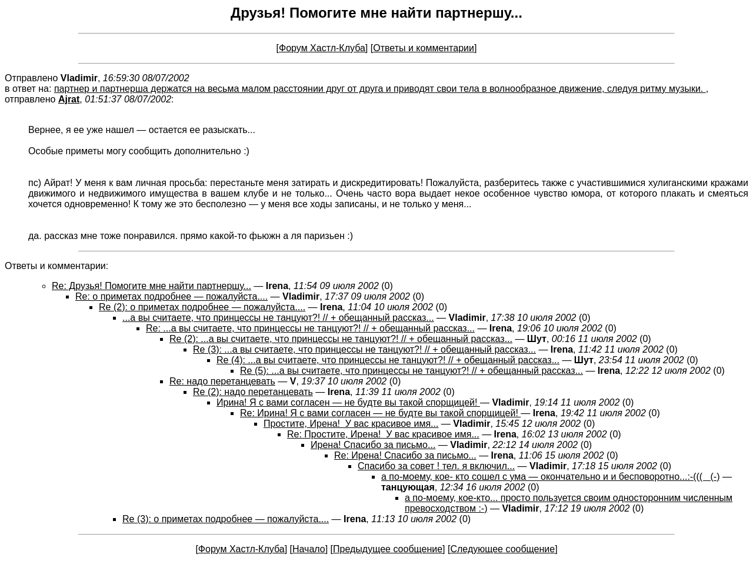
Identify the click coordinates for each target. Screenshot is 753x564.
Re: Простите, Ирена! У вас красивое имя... (383, 434)
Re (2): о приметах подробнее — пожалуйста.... (202, 307)
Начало (308, 549)
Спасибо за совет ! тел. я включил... (436, 466)
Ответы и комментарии (423, 48)
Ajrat (68, 99)
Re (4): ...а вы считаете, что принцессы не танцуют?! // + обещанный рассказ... (387, 360)
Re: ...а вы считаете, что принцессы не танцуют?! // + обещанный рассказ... (310, 328)
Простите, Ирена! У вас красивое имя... (351, 424)
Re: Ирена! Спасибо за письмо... (405, 455)
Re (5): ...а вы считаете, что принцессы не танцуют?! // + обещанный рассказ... (411, 371)
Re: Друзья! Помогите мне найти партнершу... (151, 286)
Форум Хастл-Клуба (322, 48)
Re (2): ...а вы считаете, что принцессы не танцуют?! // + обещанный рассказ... (340, 339)
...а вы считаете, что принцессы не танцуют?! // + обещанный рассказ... (278, 318)
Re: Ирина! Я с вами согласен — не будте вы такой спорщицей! (380, 413)
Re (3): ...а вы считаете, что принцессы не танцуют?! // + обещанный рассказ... (364, 349)
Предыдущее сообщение (387, 549)
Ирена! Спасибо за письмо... (373, 445)
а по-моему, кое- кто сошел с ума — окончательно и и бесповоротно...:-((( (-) (550, 477)
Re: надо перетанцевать (222, 381)
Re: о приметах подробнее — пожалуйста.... (171, 296)
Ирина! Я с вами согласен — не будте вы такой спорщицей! (348, 402)
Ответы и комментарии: (56, 266)
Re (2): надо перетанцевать (253, 392)
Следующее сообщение (502, 549)
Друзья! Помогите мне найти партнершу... (376, 13)
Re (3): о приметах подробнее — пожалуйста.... (225, 519)
